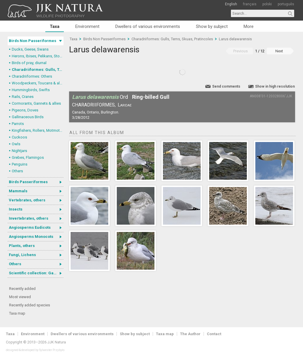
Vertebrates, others (27, 200)
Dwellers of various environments (147, 26)
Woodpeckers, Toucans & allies (38, 83)
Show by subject (212, 26)
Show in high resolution (275, 86)
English (231, 4)
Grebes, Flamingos (28, 157)
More (249, 26)
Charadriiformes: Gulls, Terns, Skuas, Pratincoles (38, 69)
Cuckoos (19, 137)
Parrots (18, 123)
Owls (16, 144)
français (250, 4)
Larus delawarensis (235, 39)
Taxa (54, 26)
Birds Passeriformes (28, 182)
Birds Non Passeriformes (32, 41)
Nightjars (19, 150)
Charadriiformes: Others (32, 76)
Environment (87, 26)
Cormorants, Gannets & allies (36, 103)
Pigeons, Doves (25, 110)
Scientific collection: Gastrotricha (36, 273)
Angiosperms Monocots (31, 236)
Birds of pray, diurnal (29, 63)
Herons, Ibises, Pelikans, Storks (38, 56)
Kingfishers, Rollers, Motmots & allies (38, 130)
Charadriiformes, (94, 105)
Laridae (124, 105)
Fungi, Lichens (22, 255)
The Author (190, 334)
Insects (15, 209)
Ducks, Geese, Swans (30, 49)
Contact (214, 334)
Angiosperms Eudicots (30, 227)
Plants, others (22, 245)
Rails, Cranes (23, 96)
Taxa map (17, 313)
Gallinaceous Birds (28, 117)
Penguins (19, 164)
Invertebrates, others (28, 218)
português (286, 4)
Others (17, 171)
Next (279, 51)
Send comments (226, 86)
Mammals (18, 191)
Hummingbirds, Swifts (31, 90)
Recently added (22, 288)
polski (267, 4)
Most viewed (20, 297)
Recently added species (29, 305)
